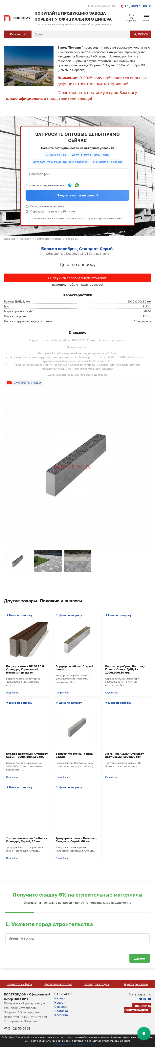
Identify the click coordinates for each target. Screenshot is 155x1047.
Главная (9, 238)
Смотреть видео (27, 382)
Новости (60, 1002)
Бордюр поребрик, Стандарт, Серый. (77, 248)
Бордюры (72, 238)
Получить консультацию (137, 1008)
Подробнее (12, 692)
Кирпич (19, 984)
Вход (97, 1044)
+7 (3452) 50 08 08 (136, 6)
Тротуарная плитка (48, 238)
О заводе (60, 1006)
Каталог (18, 34)
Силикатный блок (58, 984)
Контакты (61, 1015)
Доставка (61, 1011)
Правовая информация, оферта (73, 1044)
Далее (139, 958)
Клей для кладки (135, 984)
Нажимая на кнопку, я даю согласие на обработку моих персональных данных (78, 218)
